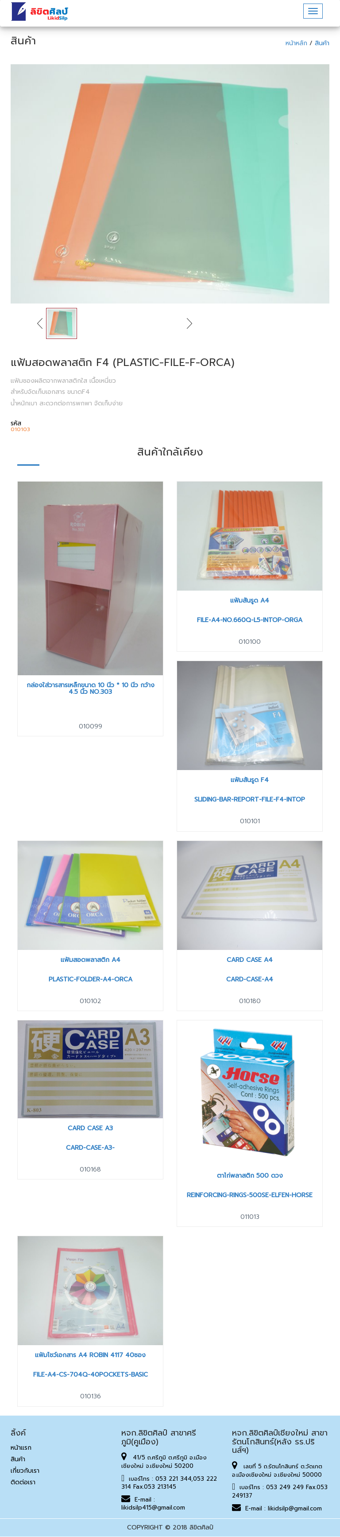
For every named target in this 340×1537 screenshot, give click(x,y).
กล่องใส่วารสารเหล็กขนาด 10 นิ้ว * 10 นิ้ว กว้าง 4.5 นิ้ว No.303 (91, 689)
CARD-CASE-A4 (249, 979)
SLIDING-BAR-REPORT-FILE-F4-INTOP (249, 799)
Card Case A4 (250, 960)
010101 (250, 821)
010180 (250, 1001)
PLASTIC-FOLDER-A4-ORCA (90, 979)
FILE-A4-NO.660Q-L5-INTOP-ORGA (249, 620)
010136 (90, 1396)
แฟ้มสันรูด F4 (250, 780)
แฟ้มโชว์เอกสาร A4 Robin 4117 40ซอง (90, 1355)
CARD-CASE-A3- (90, 1147)
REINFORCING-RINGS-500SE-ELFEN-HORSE (250, 1195)
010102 (90, 1001)
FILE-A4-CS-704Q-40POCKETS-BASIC (90, 1374)
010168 (90, 1169)
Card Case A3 (90, 1128)
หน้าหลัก (297, 43)
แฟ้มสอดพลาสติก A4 (90, 960)
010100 (250, 641)
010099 (90, 726)
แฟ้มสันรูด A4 (249, 600)
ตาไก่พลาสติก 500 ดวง (250, 1175)
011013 (249, 1217)
